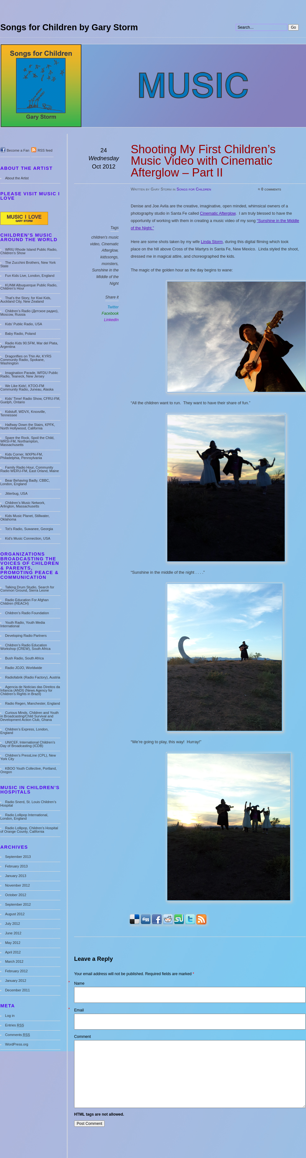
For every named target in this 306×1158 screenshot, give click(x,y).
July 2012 (12, 923)
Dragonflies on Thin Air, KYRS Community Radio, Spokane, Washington (26, 359)
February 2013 (16, 866)
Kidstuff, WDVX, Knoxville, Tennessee (23, 413)
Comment (82, 1036)
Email (79, 1010)
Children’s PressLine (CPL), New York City (28, 757)
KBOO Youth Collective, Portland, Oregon (28, 770)
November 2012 (17, 885)
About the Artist (17, 178)
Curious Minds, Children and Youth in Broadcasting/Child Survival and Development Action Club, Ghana (29, 716)
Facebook (110, 313)
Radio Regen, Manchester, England (32, 703)
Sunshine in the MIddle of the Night (105, 276)
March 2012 (14, 961)
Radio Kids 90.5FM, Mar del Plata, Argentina (29, 345)
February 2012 (16, 971)
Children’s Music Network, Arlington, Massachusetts (22, 504)
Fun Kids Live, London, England (29, 275)
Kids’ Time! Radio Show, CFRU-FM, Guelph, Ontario (30, 400)
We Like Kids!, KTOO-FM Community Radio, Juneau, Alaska (26, 387)
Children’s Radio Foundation (27, 613)
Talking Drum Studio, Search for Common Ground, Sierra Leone (27, 589)
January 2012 (15, 980)
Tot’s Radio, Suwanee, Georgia (29, 529)
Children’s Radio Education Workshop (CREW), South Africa (25, 647)
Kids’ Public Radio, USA (23, 324)
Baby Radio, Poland (20, 333)
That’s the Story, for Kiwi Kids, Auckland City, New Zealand (25, 299)
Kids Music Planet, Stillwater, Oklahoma (25, 517)
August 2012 (14, 914)
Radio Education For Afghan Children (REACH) (24, 601)
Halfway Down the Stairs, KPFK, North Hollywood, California (27, 426)
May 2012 (12, 943)
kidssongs (109, 257)
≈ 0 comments (269, 189)
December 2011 (17, 990)
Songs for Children (194, 189)
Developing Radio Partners (26, 635)
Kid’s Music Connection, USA (27, 538)
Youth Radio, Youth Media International (22, 624)
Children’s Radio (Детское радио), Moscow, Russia (29, 312)
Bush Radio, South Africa (24, 658)
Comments (17, 1035)
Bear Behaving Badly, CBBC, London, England (25, 482)
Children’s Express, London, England (24, 731)
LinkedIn (111, 320)
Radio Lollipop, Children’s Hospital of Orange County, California (29, 829)
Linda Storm (212, 241)
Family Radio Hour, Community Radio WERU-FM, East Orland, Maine (29, 469)
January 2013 (15, 876)
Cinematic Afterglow (218, 213)
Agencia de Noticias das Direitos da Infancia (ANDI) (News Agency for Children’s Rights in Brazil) (30, 690)
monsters (110, 264)
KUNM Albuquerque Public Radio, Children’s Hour (28, 287)
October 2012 (15, 895)
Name (79, 983)
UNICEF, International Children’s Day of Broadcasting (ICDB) (27, 744)
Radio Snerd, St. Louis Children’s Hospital (28, 803)
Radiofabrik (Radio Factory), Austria (32, 677)
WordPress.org (16, 1044)
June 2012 (13, 933)
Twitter (113, 307)
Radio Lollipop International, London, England (24, 816)
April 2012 (13, 952)
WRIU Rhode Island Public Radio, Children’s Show (28, 251)
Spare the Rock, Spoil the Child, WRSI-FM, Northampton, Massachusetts (27, 441)
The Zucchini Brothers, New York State (28, 264)
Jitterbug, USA (16, 493)
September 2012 (18, 904)
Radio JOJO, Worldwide (23, 668)
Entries (14, 1025)
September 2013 (18, 857)
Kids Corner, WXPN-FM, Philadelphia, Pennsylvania (21, 456)
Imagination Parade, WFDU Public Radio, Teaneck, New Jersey (29, 374)
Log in (10, 1016)
